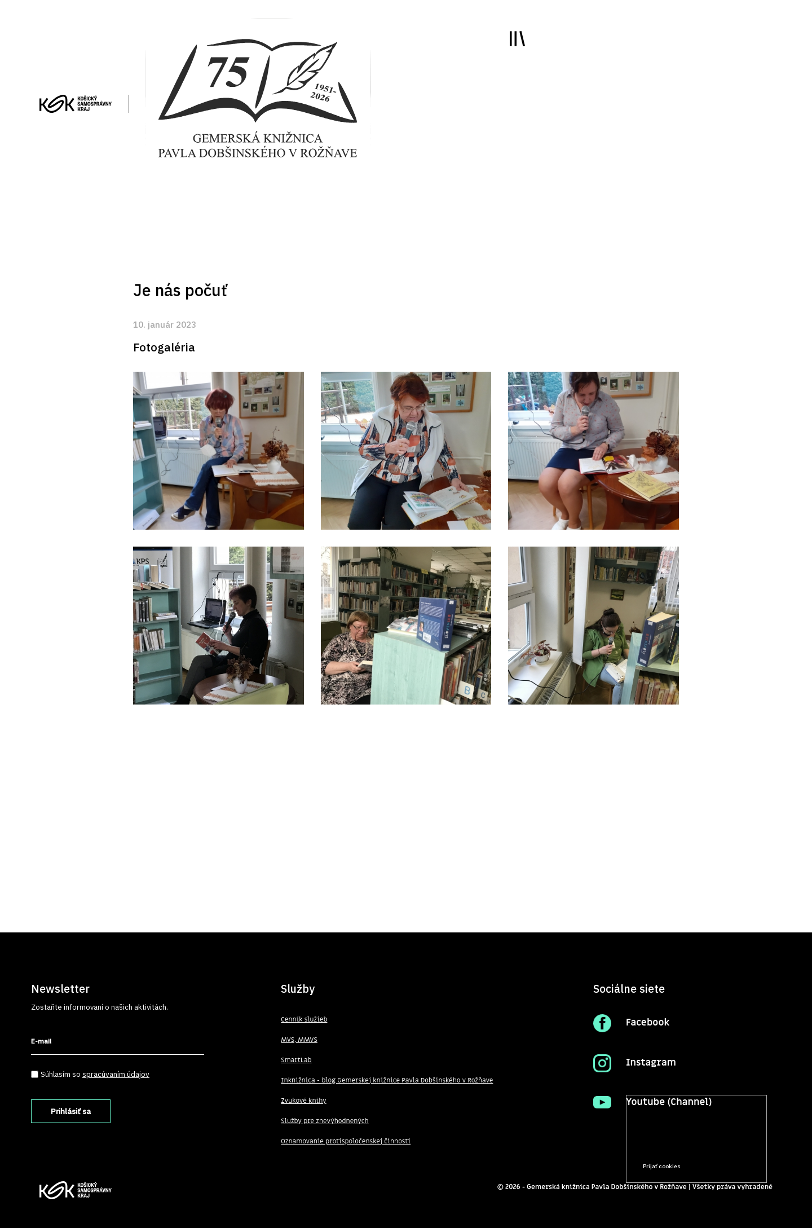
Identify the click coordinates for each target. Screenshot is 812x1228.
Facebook (648, 1022)
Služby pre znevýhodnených (325, 1120)
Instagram (651, 1063)
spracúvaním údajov (115, 1074)
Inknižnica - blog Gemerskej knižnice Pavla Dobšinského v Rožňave (387, 1080)
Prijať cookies (662, 1166)
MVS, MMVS (299, 1039)
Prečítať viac (722, 1144)
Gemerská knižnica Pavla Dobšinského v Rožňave (607, 1186)
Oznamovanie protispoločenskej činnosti (346, 1141)
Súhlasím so (95, 1074)
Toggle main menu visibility (516, 39)
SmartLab (296, 1059)
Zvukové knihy (303, 1100)
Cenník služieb (304, 1019)
